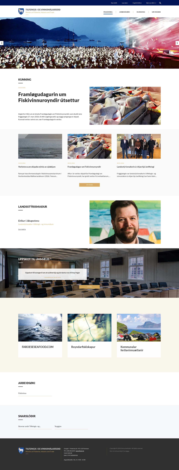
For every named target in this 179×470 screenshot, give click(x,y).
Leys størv (125, 3)
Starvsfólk (114, 3)
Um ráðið (156, 12)
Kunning (141, 12)
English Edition (137, 3)
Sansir (127, 451)
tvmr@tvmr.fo (80, 451)
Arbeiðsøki (124, 12)
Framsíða (108, 12)
